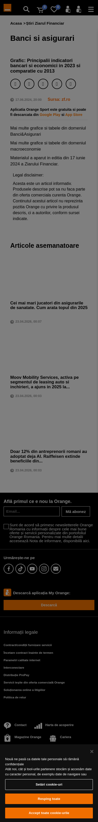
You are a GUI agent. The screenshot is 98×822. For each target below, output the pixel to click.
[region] (49, 783)
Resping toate (49, 799)
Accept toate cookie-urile (49, 813)
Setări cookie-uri (49, 784)
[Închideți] (91, 751)
